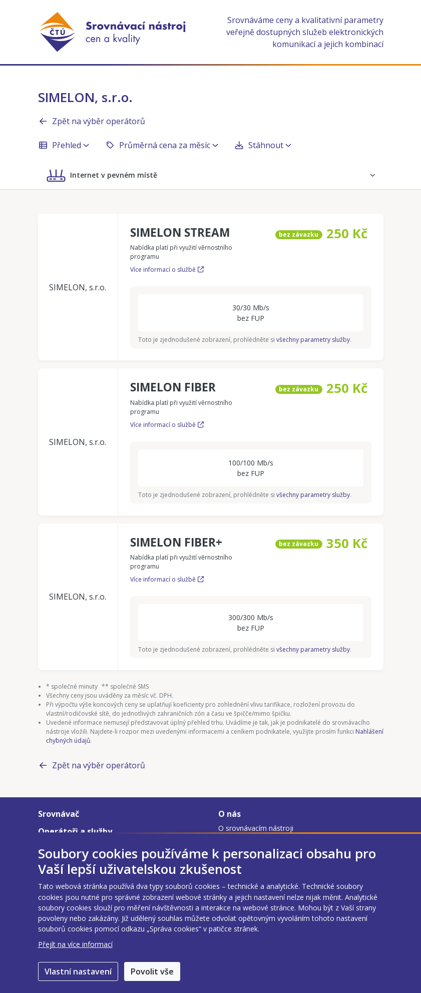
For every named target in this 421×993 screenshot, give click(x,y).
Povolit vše (152, 971)
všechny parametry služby (313, 339)
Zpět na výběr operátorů (91, 121)
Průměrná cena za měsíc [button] (161, 145)
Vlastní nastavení (78, 971)
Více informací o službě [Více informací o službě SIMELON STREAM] (167, 269)
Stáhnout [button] (262, 145)
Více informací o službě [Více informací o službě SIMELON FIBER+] (167, 579)
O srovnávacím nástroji (255, 828)
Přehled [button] (63, 145)
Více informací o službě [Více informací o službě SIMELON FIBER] (167, 424)
